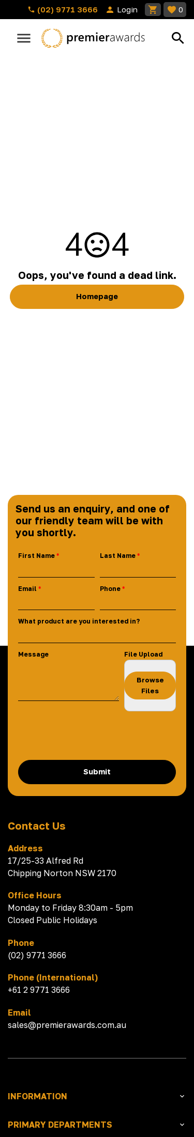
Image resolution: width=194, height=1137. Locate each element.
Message (33, 654)
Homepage (97, 296)
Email (27, 589)
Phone (110, 589)
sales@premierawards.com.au (67, 1025)
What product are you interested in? (79, 621)
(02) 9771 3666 (62, 9)
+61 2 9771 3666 (39, 990)
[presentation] (96, 735)
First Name (36, 555)
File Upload (143, 654)
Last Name (118, 555)
